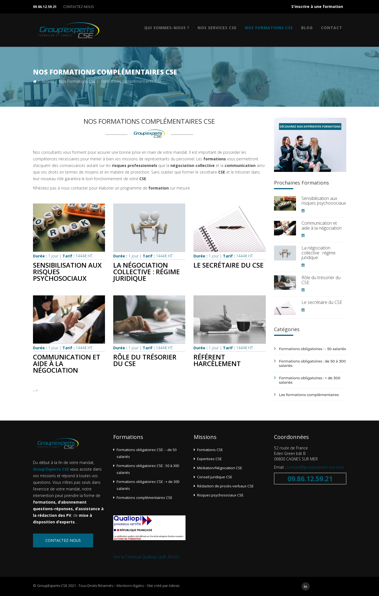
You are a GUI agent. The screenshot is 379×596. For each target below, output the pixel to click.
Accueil (48, 81)
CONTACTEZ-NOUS (78, 6)
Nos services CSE (217, 28)
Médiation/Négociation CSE (219, 467)
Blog (307, 28)
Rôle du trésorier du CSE (144, 360)
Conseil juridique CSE (214, 476)
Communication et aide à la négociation (321, 225)
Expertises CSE (209, 458)
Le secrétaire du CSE (228, 265)
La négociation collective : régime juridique (146, 271)
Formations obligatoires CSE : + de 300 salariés (148, 485)
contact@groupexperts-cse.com (315, 467)
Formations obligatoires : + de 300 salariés (309, 380)
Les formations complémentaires (309, 394)
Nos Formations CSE (269, 28)
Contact (331, 28)
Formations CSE (210, 449)
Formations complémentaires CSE (144, 497)
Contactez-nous (63, 540)
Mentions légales (130, 585)
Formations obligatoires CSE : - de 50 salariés (146, 453)
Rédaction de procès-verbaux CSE (225, 486)
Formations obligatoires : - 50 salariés (312, 349)
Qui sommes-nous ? (166, 28)
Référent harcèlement (217, 360)
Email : (280, 467)
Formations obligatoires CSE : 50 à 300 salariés (148, 469)
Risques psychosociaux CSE (220, 495)
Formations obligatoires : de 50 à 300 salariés (312, 363)
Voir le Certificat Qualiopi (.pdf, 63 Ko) (146, 556)
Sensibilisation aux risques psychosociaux (323, 200)
